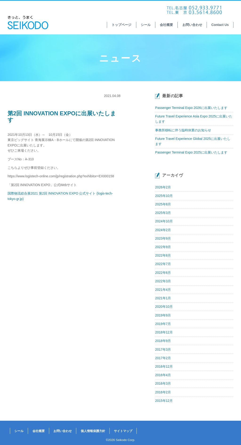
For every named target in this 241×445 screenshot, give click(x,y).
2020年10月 (164, 306)
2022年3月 (163, 281)
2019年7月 (163, 324)
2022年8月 (163, 255)
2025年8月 (163, 204)
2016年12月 (164, 366)
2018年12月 (164, 332)
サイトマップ (123, 431)
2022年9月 (163, 247)
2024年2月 (163, 230)
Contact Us (220, 25)
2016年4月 (163, 375)
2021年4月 (163, 289)
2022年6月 (163, 272)
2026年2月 (163, 187)
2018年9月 (163, 341)
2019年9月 (163, 315)
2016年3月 (163, 383)
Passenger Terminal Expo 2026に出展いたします (191, 108)
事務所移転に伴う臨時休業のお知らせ (183, 130)
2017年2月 (163, 358)
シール (146, 25)
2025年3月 (163, 213)
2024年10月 (164, 221)
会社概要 (166, 25)
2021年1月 (163, 298)
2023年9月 (163, 238)
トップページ (121, 25)
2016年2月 (163, 392)
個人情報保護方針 (93, 431)
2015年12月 (164, 401)
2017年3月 (163, 349)
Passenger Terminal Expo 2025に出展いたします (191, 152)
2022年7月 (163, 264)
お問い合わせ (192, 25)
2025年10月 (164, 196)
